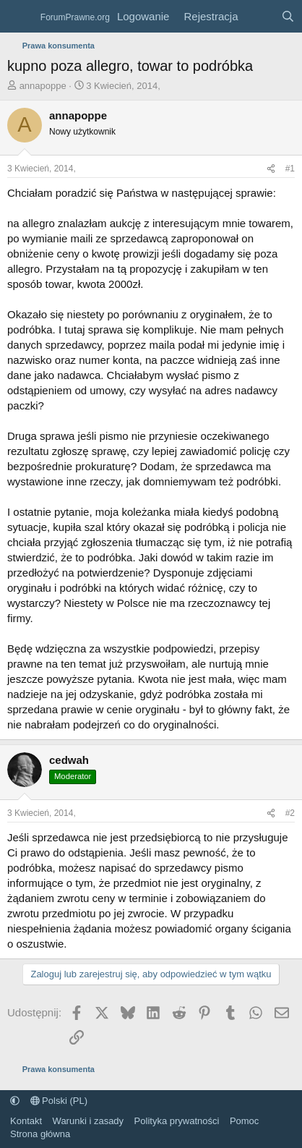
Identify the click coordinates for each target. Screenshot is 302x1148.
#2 (290, 813)
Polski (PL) (58, 1100)
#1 (290, 168)
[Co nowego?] (259, 16)
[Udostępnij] (271, 169)
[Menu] (20, 16)
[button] (14, 1100)
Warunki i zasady (88, 1120)
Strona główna (40, 1133)
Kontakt (26, 1120)
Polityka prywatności (177, 1120)
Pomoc (244, 1120)
